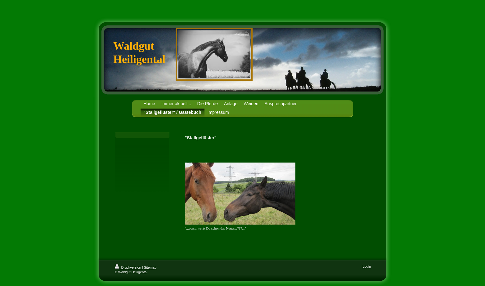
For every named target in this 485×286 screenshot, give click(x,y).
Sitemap (150, 267)
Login (367, 266)
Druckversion (128, 267)
